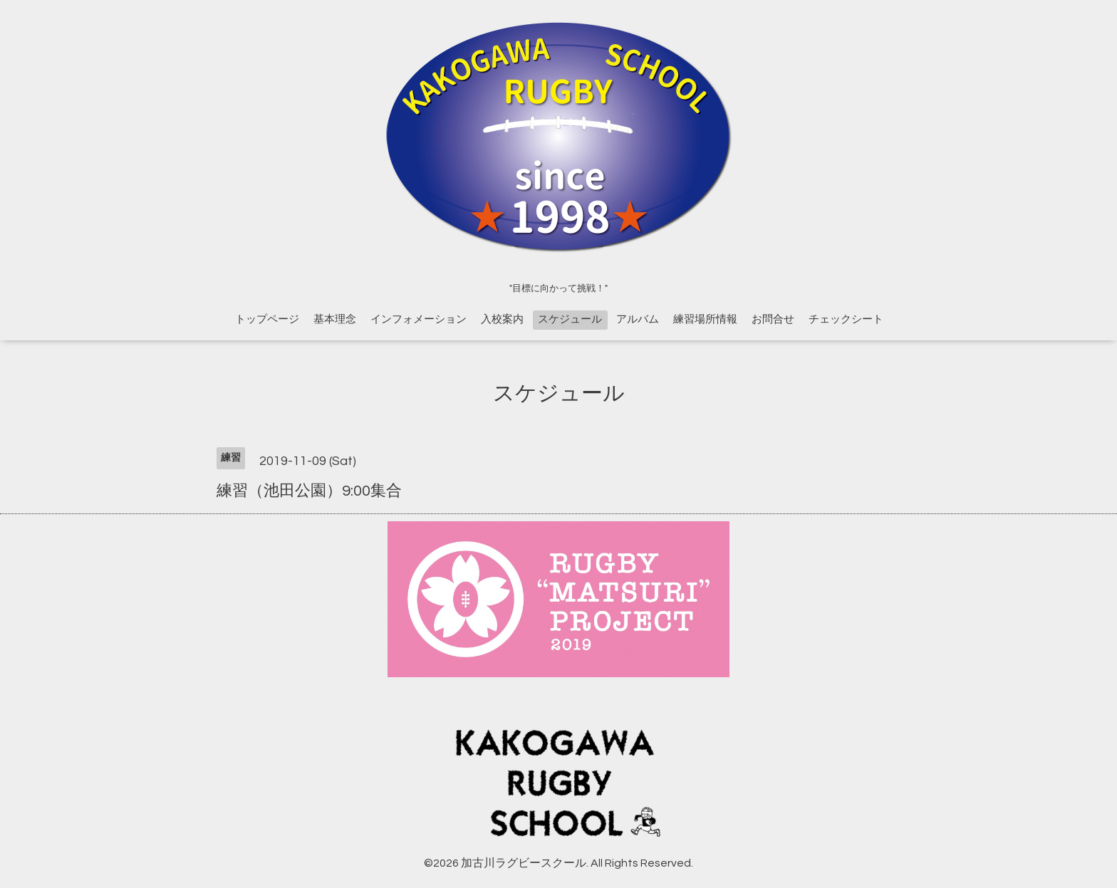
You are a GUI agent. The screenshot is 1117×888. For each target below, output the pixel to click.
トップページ (267, 319)
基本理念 (334, 319)
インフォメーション (418, 319)
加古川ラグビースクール (523, 863)
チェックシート (846, 319)
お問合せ (773, 319)
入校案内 (502, 319)
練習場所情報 (705, 319)
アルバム (637, 319)
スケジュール (570, 319)
